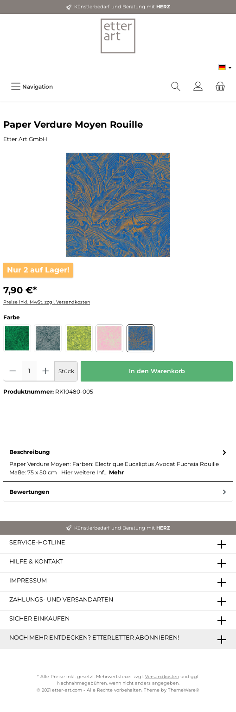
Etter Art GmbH (25, 139)
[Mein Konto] (198, 86)
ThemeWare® (183, 690)
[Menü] (32, 86)
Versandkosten (162, 676)
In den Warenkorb (157, 371)
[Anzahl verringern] (12, 371)
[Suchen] (176, 86)
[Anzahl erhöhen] (45, 371)
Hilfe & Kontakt (36, 561)
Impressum (28, 580)
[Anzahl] (29, 371)
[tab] (118, 462)
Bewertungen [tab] (118, 492)
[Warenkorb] (220, 86)
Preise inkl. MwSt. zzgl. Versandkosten (46, 301)
